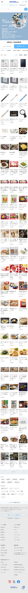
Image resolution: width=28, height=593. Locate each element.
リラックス (16, 537)
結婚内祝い (3, 532)
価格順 (25, 55)
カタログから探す (7, 46)
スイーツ (16, 532)
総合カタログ (16, 527)
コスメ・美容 (16, 539)
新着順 (20, 55)
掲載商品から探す (13, 5)
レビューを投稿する (14, 515)
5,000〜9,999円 (4, 552)
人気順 (16, 55)
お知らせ (2, 562)
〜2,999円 (8, 50)
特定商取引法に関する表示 (19, 569)
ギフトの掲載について (5, 569)
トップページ (4, 5)
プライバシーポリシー (18, 572)
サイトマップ (3, 572)
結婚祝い (2, 529)
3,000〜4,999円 (16, 50)
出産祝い (2, 534)
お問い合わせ (3, 567)
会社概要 (16, 574)
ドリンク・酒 (16, 534)
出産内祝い (3, 537)
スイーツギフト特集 (18, 550)
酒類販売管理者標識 (18, 564)
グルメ (15, 529)
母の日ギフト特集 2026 (18, 547)
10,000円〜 (3, 555)
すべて (2, 50)
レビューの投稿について (6, 511)
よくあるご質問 (4, 564)
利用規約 (16, 562)
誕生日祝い (3, 527)
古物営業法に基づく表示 (19, 567)
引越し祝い (3, 539)
